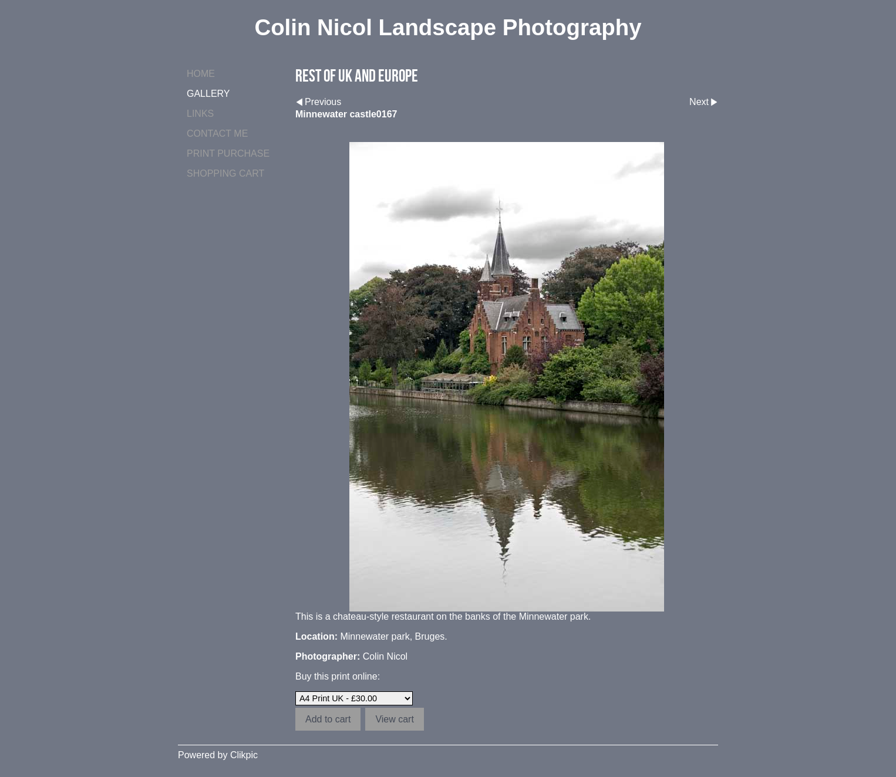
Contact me (217, 133)
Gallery (208, 94)
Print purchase (228, 153)
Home (201, 74)
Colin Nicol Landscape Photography (447, 27)
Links (200, 114)
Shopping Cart (225, 173)
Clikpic (244, 755)
